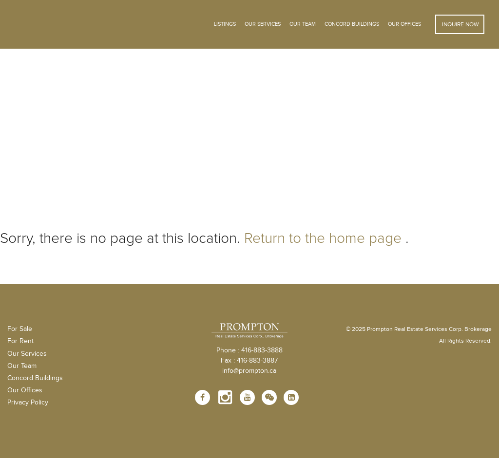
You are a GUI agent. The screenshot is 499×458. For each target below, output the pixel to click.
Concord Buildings (352, 24)
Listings (225, 24)
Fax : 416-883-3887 (249, 361)
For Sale (19, 329)
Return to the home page (323, 238)
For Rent (20, 341)
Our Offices (404, 24)
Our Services (27, 354)
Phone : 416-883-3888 (249, 350)
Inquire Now (460, 24)
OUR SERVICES (263, 24)
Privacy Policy (27, 402)
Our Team (302, 24)
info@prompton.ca (249, 371)
